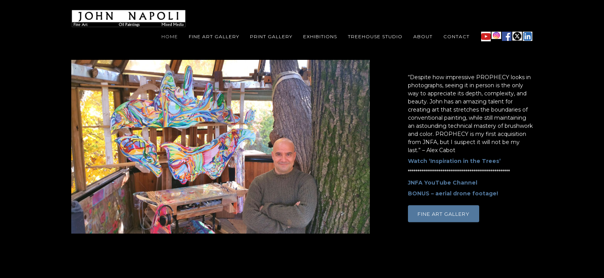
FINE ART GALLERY (444, 214)
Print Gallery (271, 36)
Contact (456, 36)
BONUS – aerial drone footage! (453, 193)
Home (169, 36)
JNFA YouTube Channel (442, 182)
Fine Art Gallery (214, 36)
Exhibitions (320, 36)
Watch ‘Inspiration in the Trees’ (454, 161)
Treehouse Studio (375, 36)
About (423, 36)
